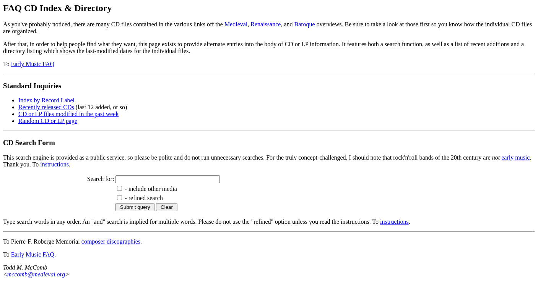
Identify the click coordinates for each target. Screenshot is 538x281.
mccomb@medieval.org (36, 274)
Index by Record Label (46, 100)
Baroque (304, 24)
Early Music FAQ (32, 64)
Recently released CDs (46, 107)
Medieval (235, 24)
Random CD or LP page (47, 121)
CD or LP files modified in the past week (68, 114)
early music (515, 157)
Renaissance (265, 24)
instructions (54, 164)
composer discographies (110, 241)
